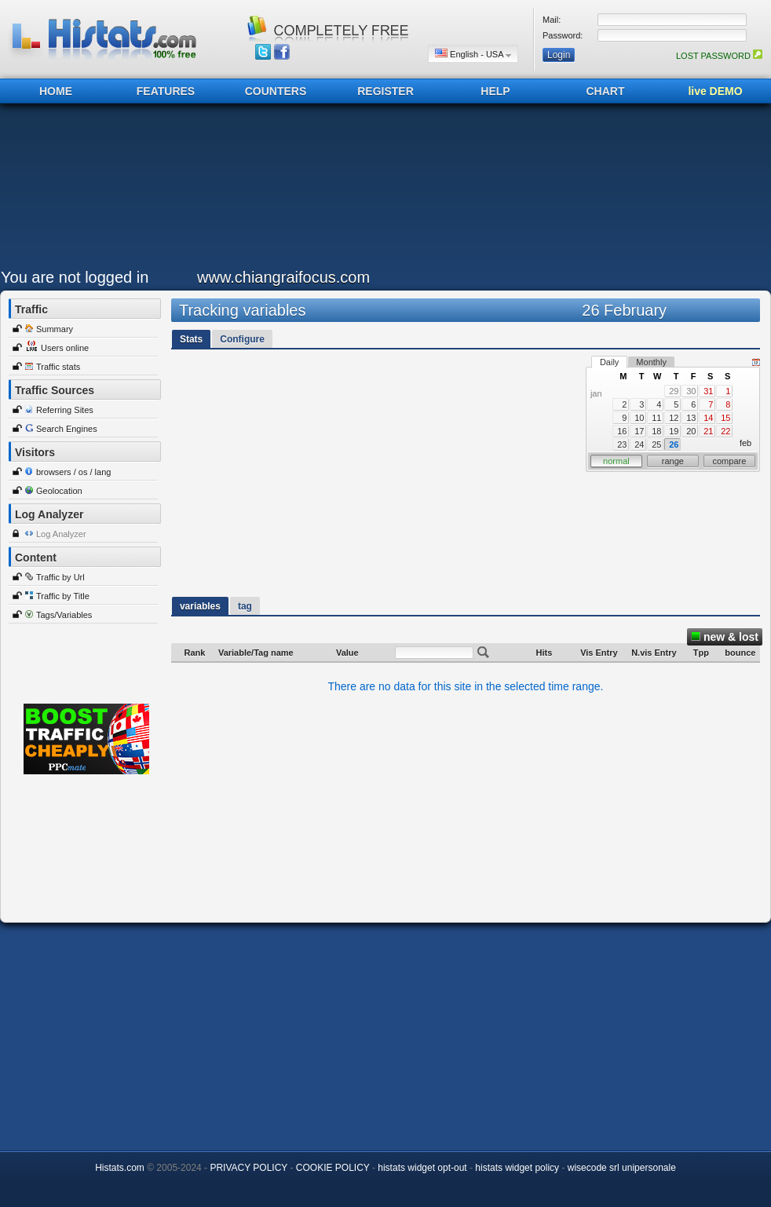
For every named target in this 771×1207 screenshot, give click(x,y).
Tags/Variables (64, 615)
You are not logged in (74, 277)
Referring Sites (64, 410)
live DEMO (715, 91)
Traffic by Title (63, 596)
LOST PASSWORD (719, 55)
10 (639, 417)
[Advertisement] (381, 190)
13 (691, 417)
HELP (495, 91)
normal (616, 461)
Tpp (701, 652)
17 (639, 431)
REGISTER (385, 91)
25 (656, 444)
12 (673, 417)
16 (622, 431)
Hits (544, 652)
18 (656, 431)
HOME (55, 91)
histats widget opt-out (422, 1167)
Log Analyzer (61, 534)
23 (622, 444)
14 (708, 417)
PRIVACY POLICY (248, 1167)
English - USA (473, 54)
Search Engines (66, 428)
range (673, 461)
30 (691, 391)
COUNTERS (276, 91)
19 (673, 431)
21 (708, 431)
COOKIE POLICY (333, 1167)
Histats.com (119, 1167)
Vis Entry (599, 652)
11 (656, 417)
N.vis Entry (653, 652)
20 (691, 431)
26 (673, 444)
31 (708, 391)
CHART (605, 91)
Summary (54, 329)
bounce (740, 652)
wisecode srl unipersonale (622, 1167)
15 (725, 417)
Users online (65, 348)
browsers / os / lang (73, 472)
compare (730, 461)
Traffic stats (58, 366)
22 (725, 431)
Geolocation (59, 491)
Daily (609, 362)
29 (673, 391)
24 (639, 444)
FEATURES (166, 91)
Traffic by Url (60, 577)
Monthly (651, 362)
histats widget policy (517, 1167)
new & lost (724, 637)
